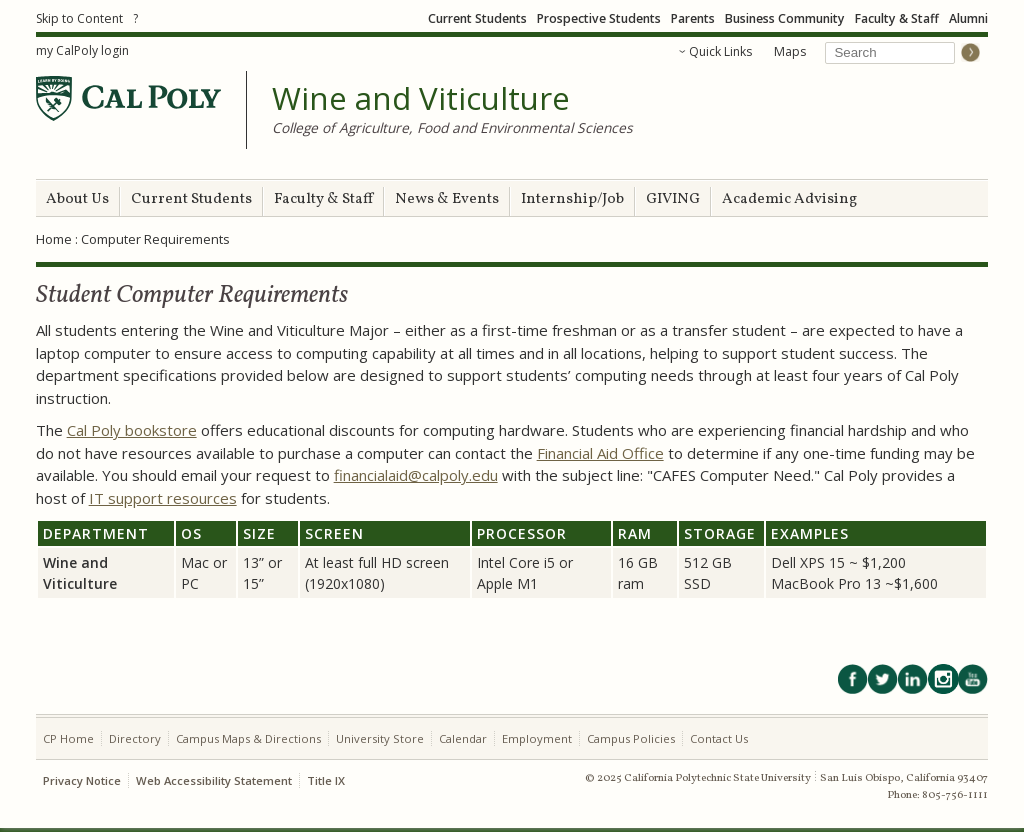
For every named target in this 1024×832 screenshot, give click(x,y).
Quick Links (720, 51)
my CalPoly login (82, 50)
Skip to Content (79, 18)
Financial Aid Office (600, 453)
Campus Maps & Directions (248, 738)
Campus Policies (631, 738)
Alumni (968, 18)
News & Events (447, 199)
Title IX (326, 780)
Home (54, 239)
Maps (790, 51)
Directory (135, 738)
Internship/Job (572, 199)
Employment (537, 738)
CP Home (68, 738)
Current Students (477, 18)
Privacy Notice (82, 780)
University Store (380, 738)
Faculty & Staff (897, 18)
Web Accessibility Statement (214, 780)
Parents (693, 18)
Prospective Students (599, 18)
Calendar (463, 738)
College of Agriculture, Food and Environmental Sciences (452, 127)
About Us (77, 199)
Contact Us (719, 738)
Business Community (785, 18)
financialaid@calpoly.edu (416, 475)
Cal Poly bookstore (132, 430)
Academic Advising (789, 199)
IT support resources (163, 498)
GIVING (673, 199)
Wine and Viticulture (421, 99)
